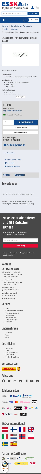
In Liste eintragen (20, 132)
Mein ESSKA (9, 315)
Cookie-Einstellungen (12, 357)
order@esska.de (8, 295)
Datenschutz (9, 355)
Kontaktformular (8, 299)
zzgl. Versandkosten (12, 111)
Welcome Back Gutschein (14, 311)
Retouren (8, 322)
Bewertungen (19, 175)
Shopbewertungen (11, 319)
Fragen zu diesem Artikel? (13, 159)
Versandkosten (10, 317)
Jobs (7, 337)
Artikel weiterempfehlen (12, 166)
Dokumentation (9, 153)
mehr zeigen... (20, 97)
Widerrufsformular (11, 352)
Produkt (6, 175)
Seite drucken (9, 163)
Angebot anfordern (20, 127)
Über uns (8, 333)
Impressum (9, 348)
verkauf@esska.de (14, 145)
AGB (7, 350)
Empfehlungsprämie (12, 313)
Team (7, 335)
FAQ (7, 308)
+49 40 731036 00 (10, 269)
